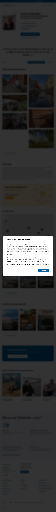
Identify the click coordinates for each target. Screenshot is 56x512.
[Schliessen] (48, 239)
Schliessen (44, 270)
